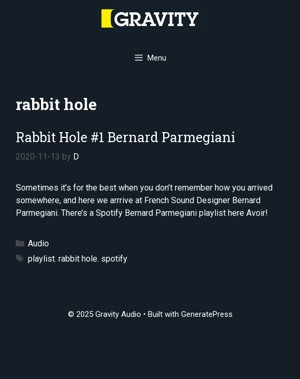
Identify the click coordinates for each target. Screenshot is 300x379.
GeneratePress (207, 314)
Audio (38, 243)
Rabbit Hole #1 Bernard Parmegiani (125, 137)
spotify (114, 259)
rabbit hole (77, 259)
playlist (41, 259)
